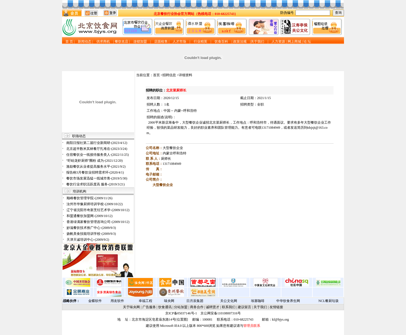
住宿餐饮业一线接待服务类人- (97, 155)
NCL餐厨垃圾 (328, 301)
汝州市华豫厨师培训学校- (95, 204)
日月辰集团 (194, 301)
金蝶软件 (95, 301)
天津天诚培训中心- (88, 240)
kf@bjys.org (280, 319)
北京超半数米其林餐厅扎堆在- (96, 149)
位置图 (182, 319)
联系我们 (228, 307)
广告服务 (149, 307)
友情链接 (276, 307)
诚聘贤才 (212, 307)
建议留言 (244, 307)
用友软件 (117, 301)
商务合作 (197, 307)
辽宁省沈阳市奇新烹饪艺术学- (98, 210)
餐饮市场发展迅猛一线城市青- (96, 178)
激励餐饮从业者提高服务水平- (96, 166)
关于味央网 (131, 307)
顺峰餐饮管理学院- (89, 198)
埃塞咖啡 (257, 301)
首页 (156, 75)
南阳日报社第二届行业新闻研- (96, 143)
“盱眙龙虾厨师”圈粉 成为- (94, 161)
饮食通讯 (165, 307)
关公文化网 (228, 301)
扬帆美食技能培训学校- (91, 234)
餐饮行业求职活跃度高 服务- (95, 184)
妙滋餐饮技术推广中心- (91, 228)
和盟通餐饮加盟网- (89, 216)
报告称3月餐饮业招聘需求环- (95, 172)
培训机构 (79, 191)
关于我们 (260, 307)
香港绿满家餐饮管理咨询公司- (98, 222)
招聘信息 (169, 75)
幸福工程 (145, 301)
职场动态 (79, 136)
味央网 (169, 301)
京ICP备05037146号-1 (181, 313)
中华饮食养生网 (288, 301)
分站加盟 (180, 307)
